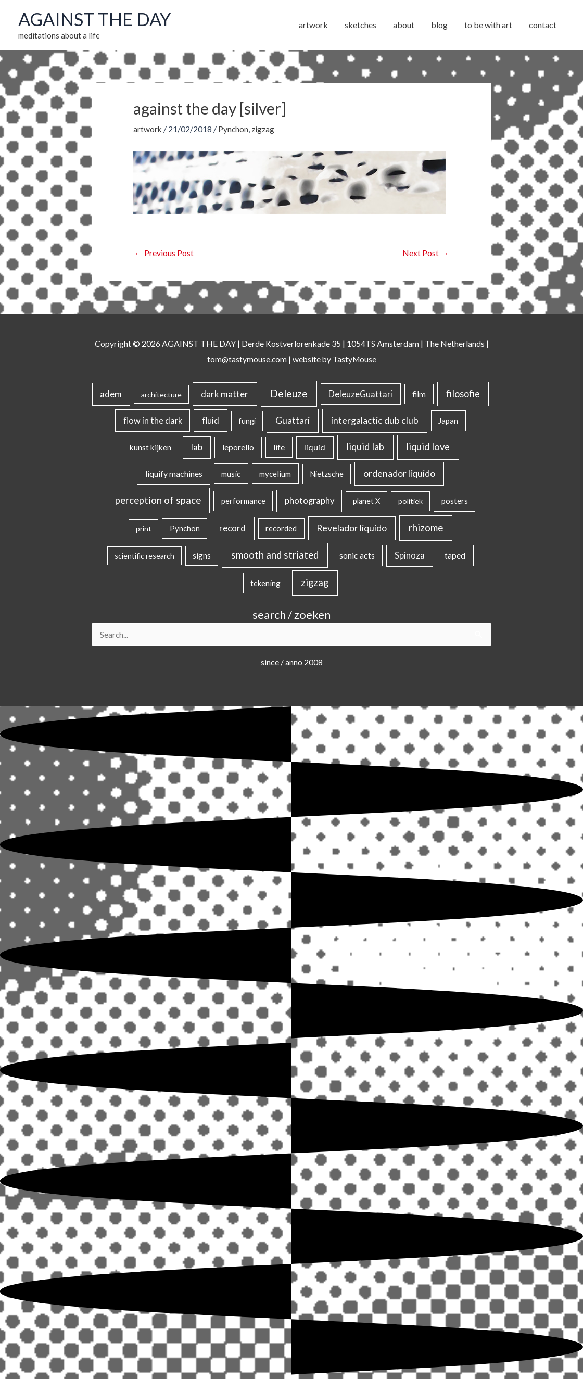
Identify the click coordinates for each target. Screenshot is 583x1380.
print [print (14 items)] (143, 529)
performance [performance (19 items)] (243, 501)
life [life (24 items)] (279, 447)
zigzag (264, 129)
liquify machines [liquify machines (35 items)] (173, 474)
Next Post (425, 254)
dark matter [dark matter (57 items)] (224, 394)
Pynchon (234, 129)
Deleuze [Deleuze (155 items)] (289, 394)
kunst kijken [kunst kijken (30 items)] (150, 447)
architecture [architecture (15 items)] (161, 394)
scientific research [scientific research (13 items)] (144, 556)
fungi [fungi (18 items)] (247, 420)
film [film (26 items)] (419, 394)
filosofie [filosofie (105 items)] (463, 394)
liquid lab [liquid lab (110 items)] (365, 447)
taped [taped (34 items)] (455, 556)
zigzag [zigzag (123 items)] (314, 583)
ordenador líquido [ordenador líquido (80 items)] (399, 474)
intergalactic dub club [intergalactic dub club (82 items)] (375, 420)
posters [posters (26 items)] (454, 501)
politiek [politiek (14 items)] (410, 501)
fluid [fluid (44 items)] (210, 420)
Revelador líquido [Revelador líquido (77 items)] (351, 528)
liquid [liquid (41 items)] (314, 447)
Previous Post (164, 254)
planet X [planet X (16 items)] (366, 501)
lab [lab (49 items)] (196, 447)
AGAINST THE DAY (96, 19)
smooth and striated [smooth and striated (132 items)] (275, 555)
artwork (147, 129)
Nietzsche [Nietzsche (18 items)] (327, 474)
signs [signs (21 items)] (202, 556)
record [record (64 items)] (232, 528)
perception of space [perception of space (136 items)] (158, 501)
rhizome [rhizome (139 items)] (426, 528)
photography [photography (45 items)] (309, 501)
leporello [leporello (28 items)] (238, 447)
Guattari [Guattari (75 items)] (292, 420)
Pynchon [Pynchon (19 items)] (185, 529)
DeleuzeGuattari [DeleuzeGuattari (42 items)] (360, 394)
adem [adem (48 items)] (111, 394)
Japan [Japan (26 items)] (448, 420)
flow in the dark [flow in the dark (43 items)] (152, 420)
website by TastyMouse (335, 359)
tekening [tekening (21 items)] (265, 583)
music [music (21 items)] (230, 474)
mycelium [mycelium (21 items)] (275, 474)
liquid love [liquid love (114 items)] (428, 447)
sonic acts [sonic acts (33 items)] (357, 556)
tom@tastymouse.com (246, 359)
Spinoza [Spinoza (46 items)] (410, 556)
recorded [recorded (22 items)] (281, 529)
